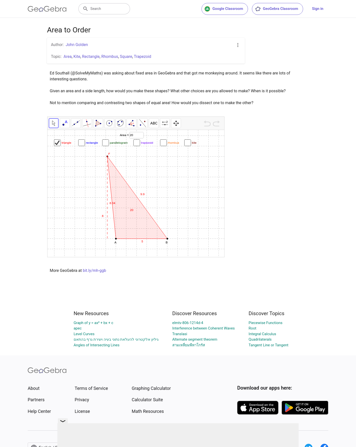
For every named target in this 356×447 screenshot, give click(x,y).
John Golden (77, 44)
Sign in (317, 8)
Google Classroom (223, 9)
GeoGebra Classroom (276, 9)
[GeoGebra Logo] (47, 9)
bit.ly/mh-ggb (94, 270)
